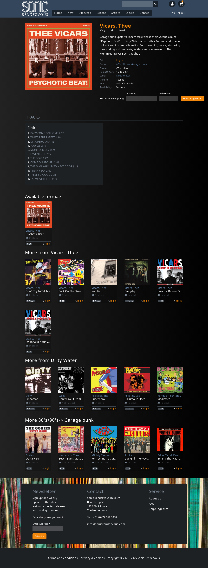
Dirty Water (123, 75)
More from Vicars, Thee (51, 252)
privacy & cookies (93, 558)
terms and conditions (63, 558)
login (48, 243)
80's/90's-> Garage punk (131, 64)
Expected (85, 13)
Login (119, 60)
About (181, 12)
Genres (144, 13)
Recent (101, 13)
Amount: (131, 93)
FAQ (173, 12)
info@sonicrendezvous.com (106, 524)
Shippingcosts (158, 509)
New (71, 13)
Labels (129, 13)
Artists (115, 13)
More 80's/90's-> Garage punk (59, 420)
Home (58, 13)
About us (155, 498)
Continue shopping (112, 98)
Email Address (41, 523)
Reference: (165, 93)
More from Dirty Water (51, 360)
